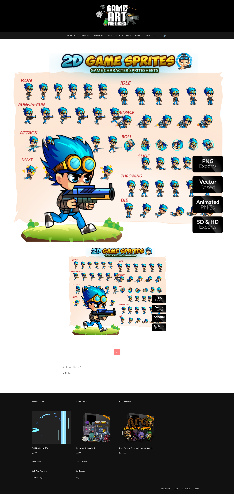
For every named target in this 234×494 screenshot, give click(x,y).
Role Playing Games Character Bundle (136, 448)
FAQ (77, 477)
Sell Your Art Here (39, 471)
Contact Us (80, 471)
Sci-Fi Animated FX (40, 448)
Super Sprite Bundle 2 (85, 448)
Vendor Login (38, 477)
